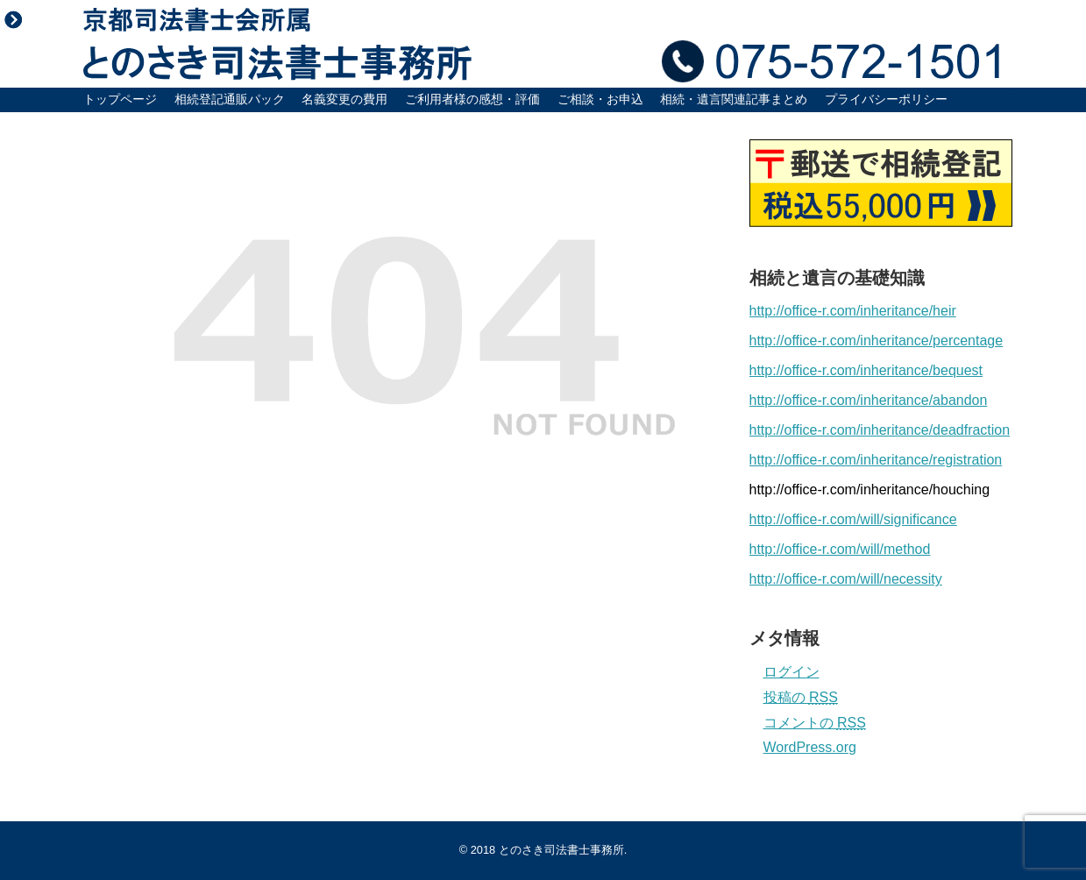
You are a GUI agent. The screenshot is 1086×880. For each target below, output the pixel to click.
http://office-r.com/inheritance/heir (852, 310)
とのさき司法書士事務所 (561, 849)
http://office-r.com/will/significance (853, 519)
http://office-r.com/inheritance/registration (876, 459)
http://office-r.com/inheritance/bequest (866, 370)
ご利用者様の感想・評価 (472, 99)
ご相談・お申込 (600, 99)
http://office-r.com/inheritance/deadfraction (880, 429)
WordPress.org (809, 747)
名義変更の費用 (344, 99)
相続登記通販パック (229, 99)
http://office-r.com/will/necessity (845, 578)
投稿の (800, 697)
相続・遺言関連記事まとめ (733, 99)
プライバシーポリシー (886, 99)
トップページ (120, 99)
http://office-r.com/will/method (840, 549)
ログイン (791, 671)
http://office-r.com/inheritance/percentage (876, 340)
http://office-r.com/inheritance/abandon (868, 400)
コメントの (814, 722)
